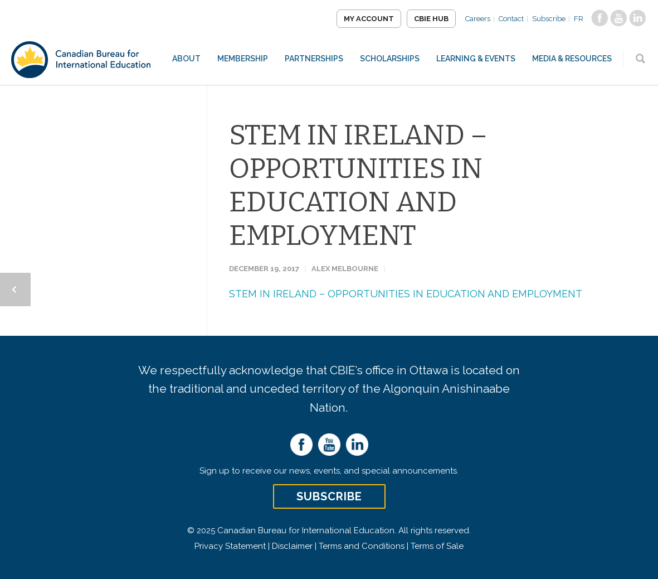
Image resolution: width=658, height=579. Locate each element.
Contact (511, 19)
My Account (369, 19)
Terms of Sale (437, 546)
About (186, 58)
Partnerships (314, 58)
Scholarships (390, 58)
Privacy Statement (230, 546)
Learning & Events (475, 58)
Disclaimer (292, 546)
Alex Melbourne (344, 268)
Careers (477, 19)
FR (578, 19)
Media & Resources (572, 58)
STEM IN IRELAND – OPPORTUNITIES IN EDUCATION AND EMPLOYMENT (358, 185)
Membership (242, 58)
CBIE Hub (431, 19)
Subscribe (549, 19)
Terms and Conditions (361, 546)
